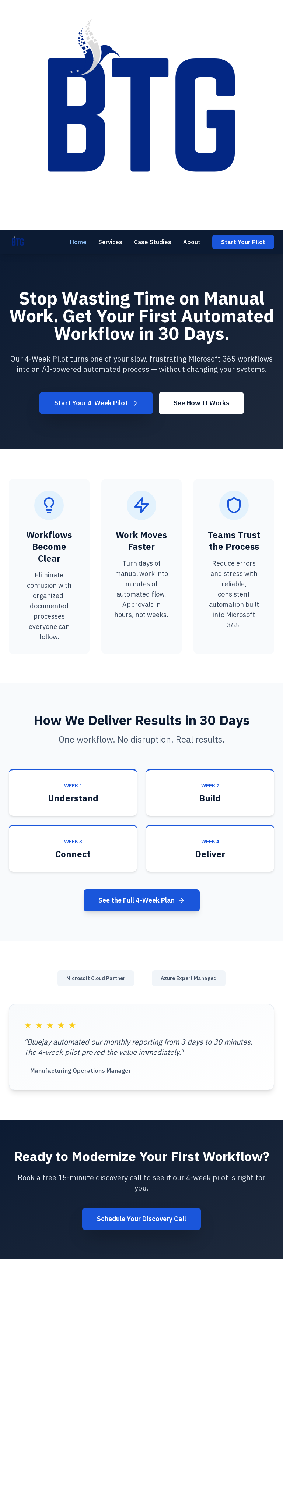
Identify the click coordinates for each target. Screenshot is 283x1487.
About (191, 242)
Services (110, 242)
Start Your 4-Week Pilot (96, 403)
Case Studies (152, 242)
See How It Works (201, 403)
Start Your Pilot (243, 242)
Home (78, 242)
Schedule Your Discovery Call (141, 1218)
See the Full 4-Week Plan (141, 900)
